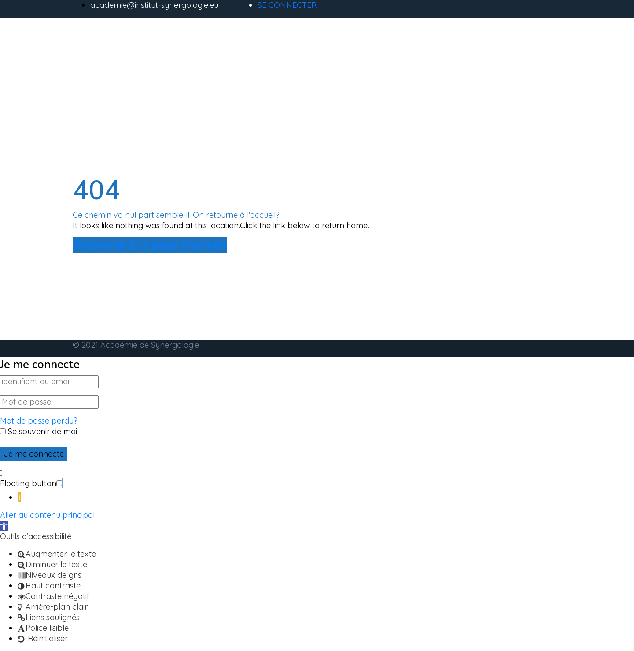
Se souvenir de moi (38, 431)
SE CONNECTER (287, 5)
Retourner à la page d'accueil (150, 245)
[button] (62, 483)
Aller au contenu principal (47, 515)
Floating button (28, 483)
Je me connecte (34, 454)
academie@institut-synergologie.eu (154, 5)
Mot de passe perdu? (38, 421)
